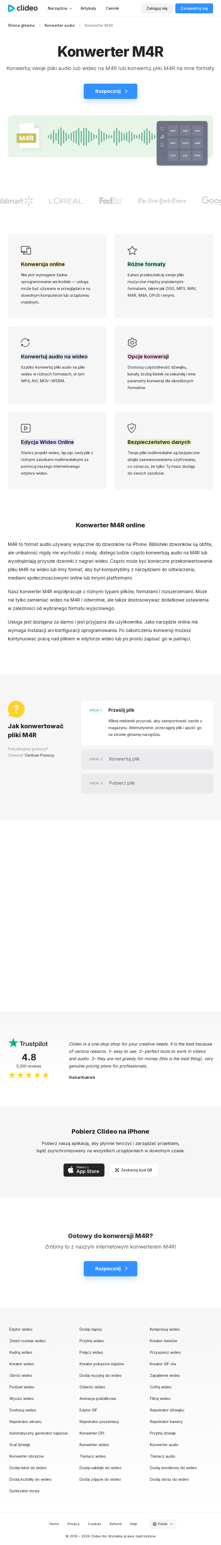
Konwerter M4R (99, 25)
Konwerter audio (60, 25)
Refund (116, 1524)
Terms (54, 1524)
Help (133, 1524)
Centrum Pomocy (39, 755)
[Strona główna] (25, 8)
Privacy (73, 1524)
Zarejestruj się (194, 8)
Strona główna (21, 25)
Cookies (94, 1524)
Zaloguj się (156, 8)
